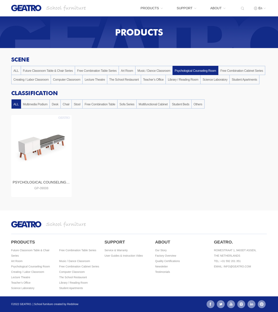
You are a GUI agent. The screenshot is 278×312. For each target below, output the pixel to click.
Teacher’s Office (153, 79)
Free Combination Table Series (97, 70)
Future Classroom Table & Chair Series (48, 70)
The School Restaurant (124, 79)
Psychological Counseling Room (195, 70)
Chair (66, 104)
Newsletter (161, 266)
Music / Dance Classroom (153, 70)
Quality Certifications (167, 261)
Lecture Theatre (95, 79)
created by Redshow (66, 304)
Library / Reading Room (183, 79)
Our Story (161, 250)
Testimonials (162, 271)
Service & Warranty (116, 250)
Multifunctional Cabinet (153, 104)
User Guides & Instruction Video (123, 255)
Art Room (127, 70)
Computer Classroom (66, 79)
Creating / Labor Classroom (31, 79)
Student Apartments (244, 79)
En (258, 8)
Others (198, 104)
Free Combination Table (100, 104)
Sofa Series (127, 104)
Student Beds (180, 104)
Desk (55, 104)
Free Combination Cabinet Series (241, 70)
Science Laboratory (215, 79)
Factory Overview (165, 255)
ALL (16, 70)
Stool (77, 104)
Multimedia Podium (35, 104)
